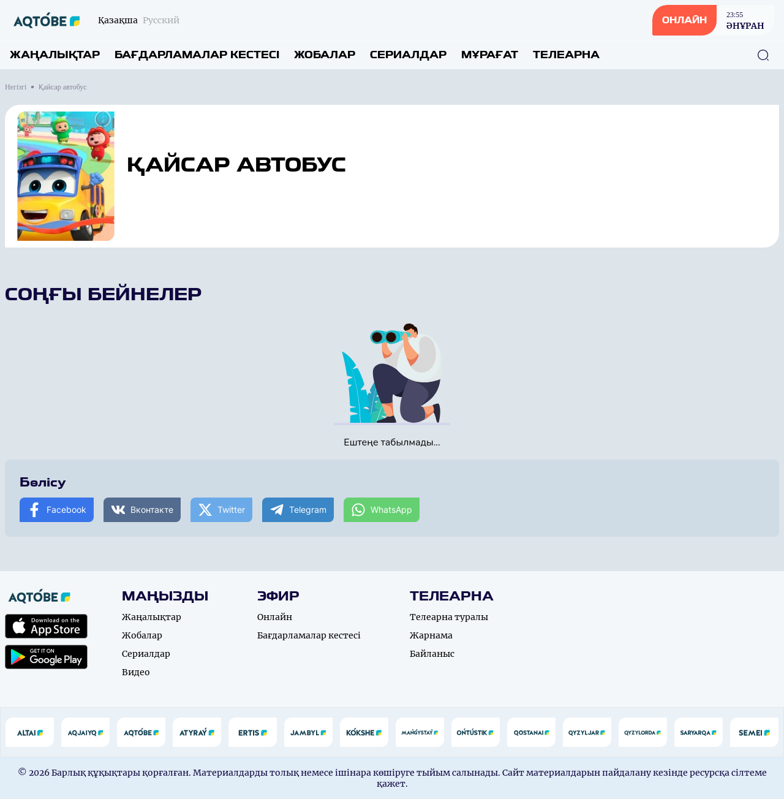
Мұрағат (489, 55)
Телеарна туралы (449, 617)
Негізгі (15, 87)
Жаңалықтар (55, 55)
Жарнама (431, 635)
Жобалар (324, 55)
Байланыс (432, 653)
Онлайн (274, 617)
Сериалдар (408, 55)
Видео (136, 672)
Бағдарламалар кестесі (197, 55)
